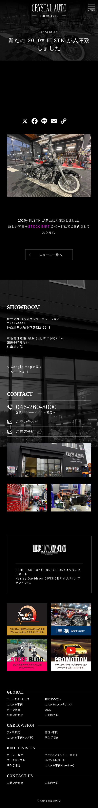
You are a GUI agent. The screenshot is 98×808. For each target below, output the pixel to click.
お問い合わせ (27, 421)
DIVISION (20, 725)
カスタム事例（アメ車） (20, 737)
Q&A (48, 710)
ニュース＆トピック (18, 699)
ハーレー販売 (15, 755)
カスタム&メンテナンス (59, 704)
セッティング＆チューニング (61, 755)
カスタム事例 (15, 704)
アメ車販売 (13, 732)
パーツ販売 (14, 710)
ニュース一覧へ (51, 255)
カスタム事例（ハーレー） (60, 765)
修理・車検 (51, 732)
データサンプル (16, 760)
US (20, 776)
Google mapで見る (26, 367)
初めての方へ (53, 699)
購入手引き (52, 737)
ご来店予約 (25, 431)
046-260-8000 (36, 406)
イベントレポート (55, 760)
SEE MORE (20, 372)
